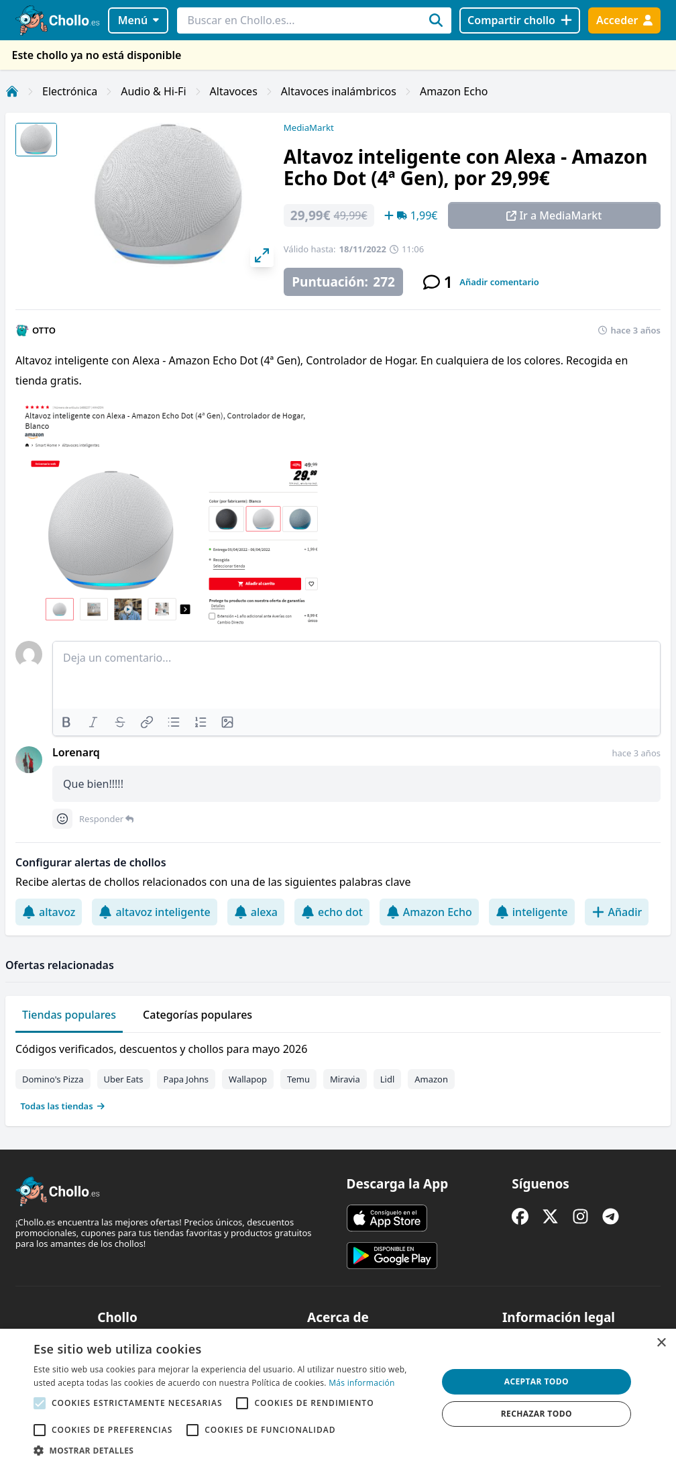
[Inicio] (12, 91)
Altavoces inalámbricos (338, 91)
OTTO (44, 330)
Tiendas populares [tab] (69, 1014)
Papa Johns (186, 1079)
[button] (229, 1450)
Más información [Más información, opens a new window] (361, 1382)
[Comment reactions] (62, 819)
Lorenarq (76, 752)
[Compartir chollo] (519, 20)
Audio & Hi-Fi (153, 91)
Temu (298, 1079)
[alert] (338, 1398)
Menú (138, 20)
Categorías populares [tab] (197, 1014)
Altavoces (234, 91)
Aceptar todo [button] (536, 1381)
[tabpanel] (338, 1074)
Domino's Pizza (53, 1079)
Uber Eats (124, 1079)
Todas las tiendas (63, 1106)
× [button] (661, 1343)
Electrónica (69, 91)
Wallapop (248, 1079)
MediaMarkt (309, 127)
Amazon (431, 1079)
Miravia (345, 1079)
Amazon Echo (454, 91)
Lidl (387, 1079)
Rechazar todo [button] (536, 1413)
